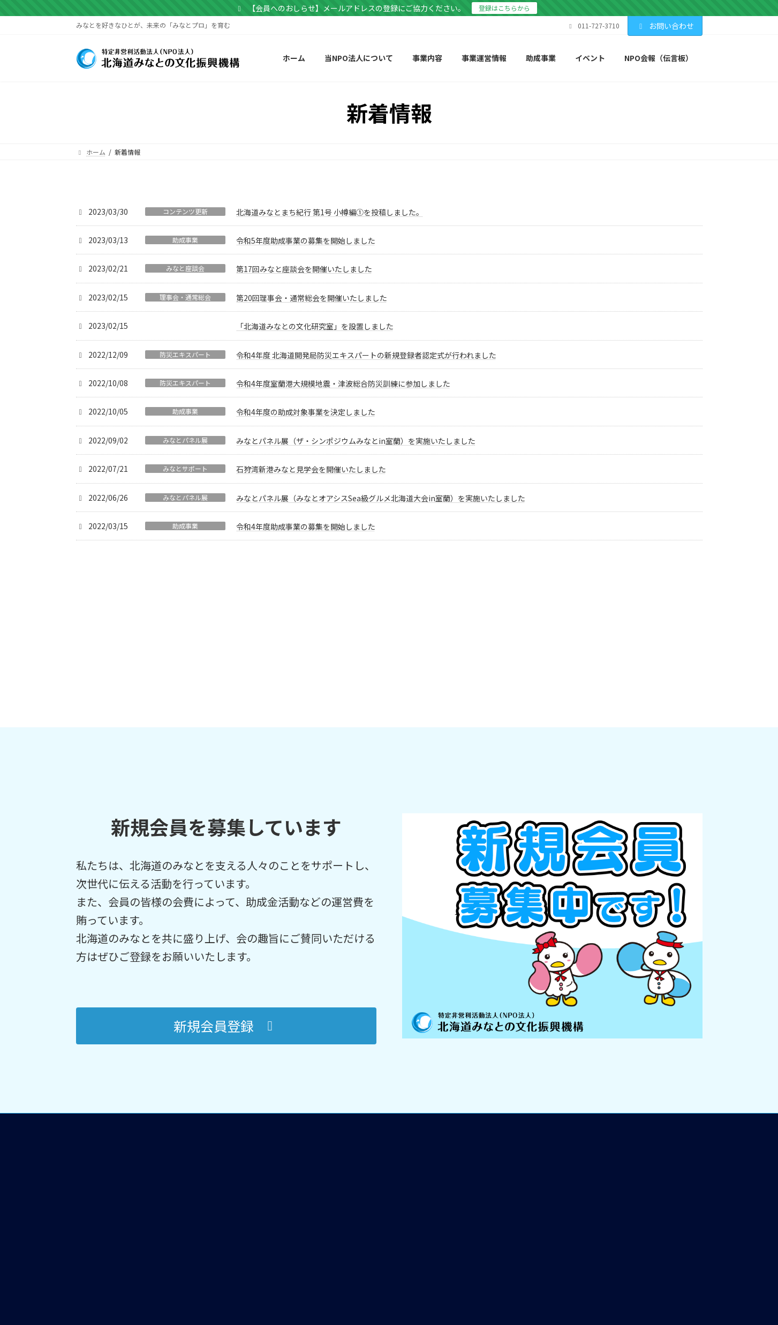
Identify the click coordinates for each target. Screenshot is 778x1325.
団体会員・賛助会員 (338, 1230)
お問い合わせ (665, 25)
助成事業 (185, 240)
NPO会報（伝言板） (543, 1031)
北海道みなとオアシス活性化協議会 (370, 1122)
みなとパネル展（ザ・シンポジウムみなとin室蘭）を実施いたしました (355, 440)
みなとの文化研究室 (338, 1162)
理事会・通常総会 (185, 297)
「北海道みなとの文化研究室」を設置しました (315, 326)
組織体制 (322, 1216)
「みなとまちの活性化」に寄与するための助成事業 (393, 1137)
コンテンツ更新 (185, 211)
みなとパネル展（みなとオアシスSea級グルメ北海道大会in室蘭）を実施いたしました (380, 498)
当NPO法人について (329, 1017)
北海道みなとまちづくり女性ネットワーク (380, 1108)
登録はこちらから (504, 7)
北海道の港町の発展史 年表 (563, 1074)
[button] (226, 887)
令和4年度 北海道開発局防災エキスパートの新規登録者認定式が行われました (366, 355)
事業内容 (313, 1031)
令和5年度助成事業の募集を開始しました (305, 240)
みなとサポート (185, 468)
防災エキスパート (185, 354)
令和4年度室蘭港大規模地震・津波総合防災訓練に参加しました (343, 383)
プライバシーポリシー (546, 1142)
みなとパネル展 (185, 440)
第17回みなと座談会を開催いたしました (304, 269)
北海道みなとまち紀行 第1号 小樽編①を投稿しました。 (330, 212)
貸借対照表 (325, 1244)
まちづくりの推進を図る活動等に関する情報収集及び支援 (393, 1094)
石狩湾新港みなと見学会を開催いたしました (311, 469)
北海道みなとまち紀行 (556, 1060)
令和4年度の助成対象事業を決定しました (305, 411)
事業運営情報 (319, 1187)
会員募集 (527, 1099)
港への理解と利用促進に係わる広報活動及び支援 (380, 1045)
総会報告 (322, 1258)
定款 (315, 1201)
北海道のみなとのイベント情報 (559, 1017)
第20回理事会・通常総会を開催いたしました (311, 297)
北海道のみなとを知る (546, 1045)
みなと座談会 (185, 268)
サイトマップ (533, 1128)
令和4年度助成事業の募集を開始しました (305, 526)
